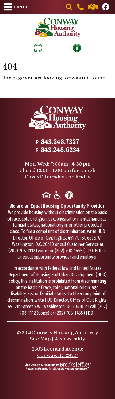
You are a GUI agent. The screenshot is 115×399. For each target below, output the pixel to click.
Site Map (40, 338)
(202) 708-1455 (68, 251)
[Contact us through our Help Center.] (93, 7)
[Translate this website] (38, 48)
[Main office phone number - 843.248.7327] (80, 7)
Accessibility (70, 338)
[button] (15, 7)
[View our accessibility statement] (77, 48)
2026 (27, 332)
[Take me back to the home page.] (58, 27)
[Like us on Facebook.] (105, 7)
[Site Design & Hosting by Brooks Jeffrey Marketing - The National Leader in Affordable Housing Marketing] (58, 366)
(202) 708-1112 (21, 251)
